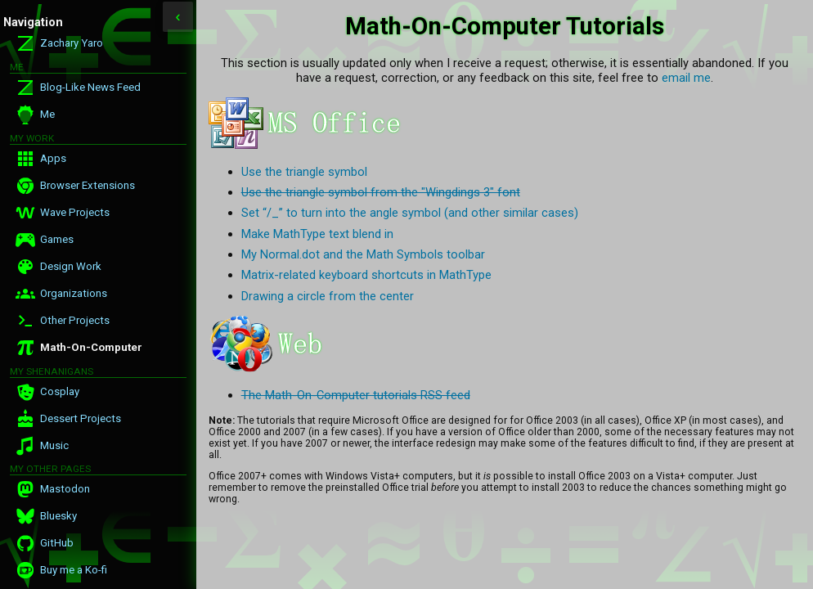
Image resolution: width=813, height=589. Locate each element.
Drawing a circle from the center (327, 296)
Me (47, 114)
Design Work (70, 266)
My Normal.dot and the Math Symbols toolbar (363, 254)
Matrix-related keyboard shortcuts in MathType (366, 275)
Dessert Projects (80, 418)
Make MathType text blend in (317, 234)
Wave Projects (75, 212)
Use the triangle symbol (304, 171)
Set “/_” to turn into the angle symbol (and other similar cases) (409, 212)
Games (57, 239)
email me (686, 77)
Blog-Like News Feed (90, 87)
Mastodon (65, 489)
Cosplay (59, 391)
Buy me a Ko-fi (73, 570)
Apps (53, 158)
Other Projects (75, 320)
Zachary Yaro (71, 43)
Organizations (73, 293)
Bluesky (58, 516)
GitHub (57, 543)
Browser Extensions (87, 185)
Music (54, 445)
